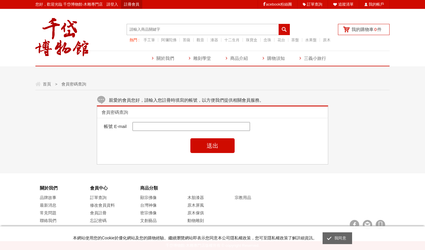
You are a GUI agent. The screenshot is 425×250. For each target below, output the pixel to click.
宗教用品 (243, 197)
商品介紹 (239, 58)
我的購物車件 (367, 29)
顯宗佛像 (148, 197)
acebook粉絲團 (279, 4)
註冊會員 (131, 4)
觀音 (200, 40)
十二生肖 (232, 40)
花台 (281, 40)
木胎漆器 (195, 197)
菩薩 (186, 40)
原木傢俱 (195, 212)
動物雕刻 (195, 220)
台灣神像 (148, 205)
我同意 (340, 238)
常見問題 (48, 212)
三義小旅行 (315, 58)
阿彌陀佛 (168, 40)
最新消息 (48, 205)
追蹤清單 (346, 4)
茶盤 (295, 40)
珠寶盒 (251, 40)
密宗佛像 (148, 212)
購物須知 (276, 58)
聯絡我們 (48, 220)
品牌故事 (48, 197)
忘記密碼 (98, 220)
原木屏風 (195, 205)
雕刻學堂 (202, 58)
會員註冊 (98, 212)
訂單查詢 (314, 4)
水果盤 (311, 40)
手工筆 (149, 40)
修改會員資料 (102, 205)
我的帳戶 (376, 4)
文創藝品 (148, 220)
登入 (114, 4)
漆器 (214, 40)
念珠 (267, 40)
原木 (327, 40)
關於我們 (165, 58)
